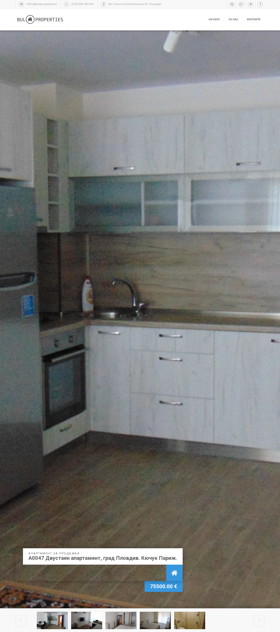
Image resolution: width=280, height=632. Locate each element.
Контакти (253, 19)
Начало (214, 19)
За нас (233, 19)
